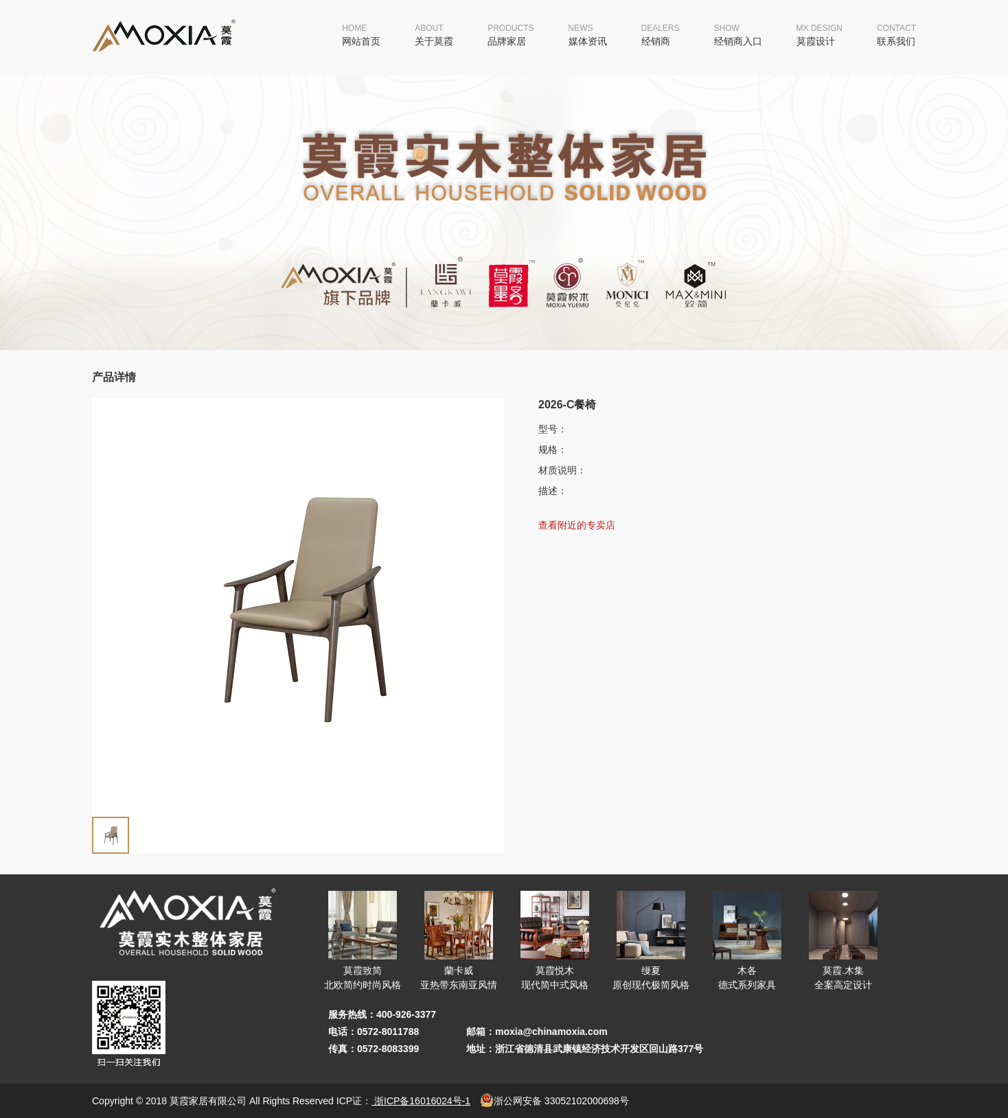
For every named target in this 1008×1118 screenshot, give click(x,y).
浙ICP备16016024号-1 (420, 1100)
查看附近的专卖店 (576, 525)
